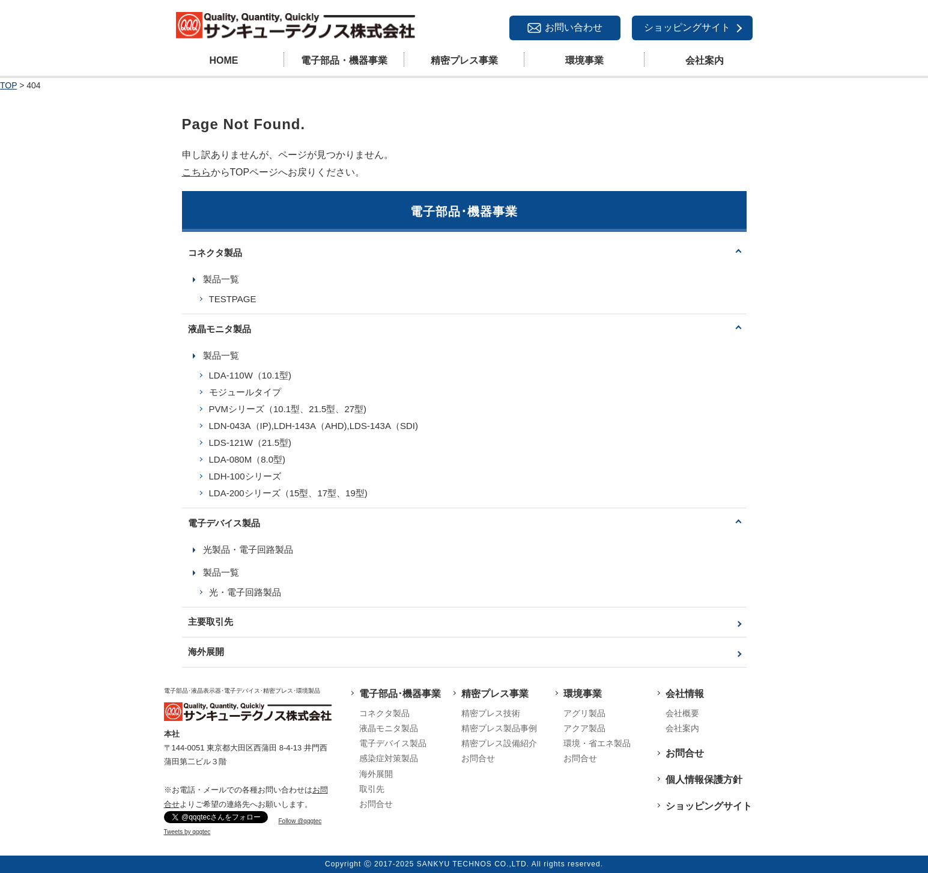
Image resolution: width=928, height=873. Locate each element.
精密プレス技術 (490, 713)
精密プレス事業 (464, 60)
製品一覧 (221, 279)
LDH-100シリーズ (245, 476)
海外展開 (206, 651)
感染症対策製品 (388, 758)
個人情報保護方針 (704, 779)
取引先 (371, 789)
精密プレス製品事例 (499, 728)
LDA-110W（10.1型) (250, 375)
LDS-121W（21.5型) (250, 442)
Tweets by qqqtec (187, 832)
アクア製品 (584, 728)
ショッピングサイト (687, 27)
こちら (196, 172)
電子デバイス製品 (224, 523)
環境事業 (584, 60)
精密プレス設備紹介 (499, 743)
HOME (224, 60)
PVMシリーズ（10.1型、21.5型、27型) (288, 409)
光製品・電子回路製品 (248, 549)
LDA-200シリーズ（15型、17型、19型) (288, 493)
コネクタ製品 (215, 253)
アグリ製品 (584, 713)
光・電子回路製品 (245, 592)
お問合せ (376, 804)
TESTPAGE (232, 299)
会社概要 (682, 713)
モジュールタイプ (245, 392)
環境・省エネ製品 (597, 743)
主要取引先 (210, 621)
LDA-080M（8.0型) (247, 459)
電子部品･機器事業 (400, 694)
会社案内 (704, 60)
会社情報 (685, 694)
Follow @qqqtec (300, 821)
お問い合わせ (573, 27)
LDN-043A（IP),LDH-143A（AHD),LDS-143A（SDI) (313, 426)
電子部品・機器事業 (344, 60)
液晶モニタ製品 (219, 329)
